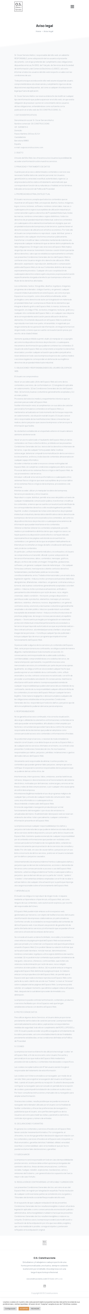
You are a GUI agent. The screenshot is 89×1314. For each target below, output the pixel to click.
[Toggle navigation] (72, 7)
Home (38, 31)
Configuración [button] (10, 1309)
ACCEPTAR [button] (24, 1309)
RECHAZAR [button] (35, 1309)
